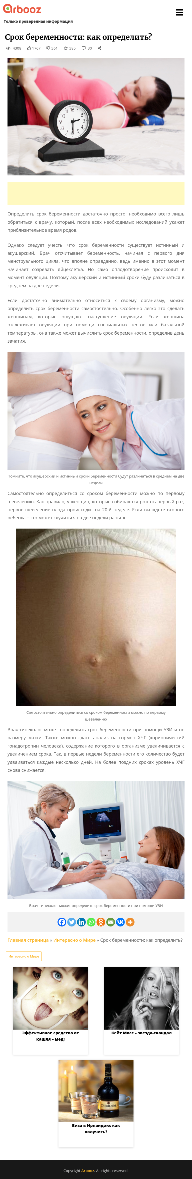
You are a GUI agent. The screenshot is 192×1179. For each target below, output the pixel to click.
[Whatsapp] (91, 922)
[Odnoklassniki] (100, 922)
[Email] (110, 922)
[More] (130, 922)
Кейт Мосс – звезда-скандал (141, 1033)
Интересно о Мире (74, 940)
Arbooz (87, 1170)
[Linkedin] (81, 922)
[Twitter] (71, 922)
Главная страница (28, 940)
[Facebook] (62, 922)
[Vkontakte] (120, 922)
